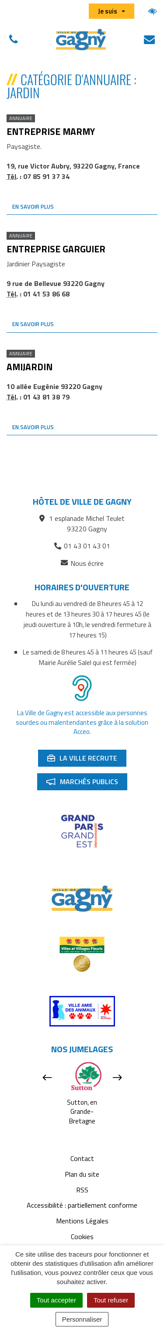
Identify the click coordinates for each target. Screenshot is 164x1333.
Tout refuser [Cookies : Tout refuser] (111, 1300)
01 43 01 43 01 (82, 546)
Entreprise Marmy (51, 131)
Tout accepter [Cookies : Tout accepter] (56, 1300)
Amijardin (29, 367)
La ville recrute (86, 760)
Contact (82, 1158)
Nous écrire (82, 563)
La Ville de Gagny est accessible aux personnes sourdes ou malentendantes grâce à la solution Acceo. (82, 722)
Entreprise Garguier (56, 249)
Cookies (82, 1236)
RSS (82, 1190)
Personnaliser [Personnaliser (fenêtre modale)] (82, 1319)
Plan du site (82, 1174)
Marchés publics (86, 783)
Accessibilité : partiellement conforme (82, 1205)
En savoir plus (33, 206)
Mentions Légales (82, 1221)
